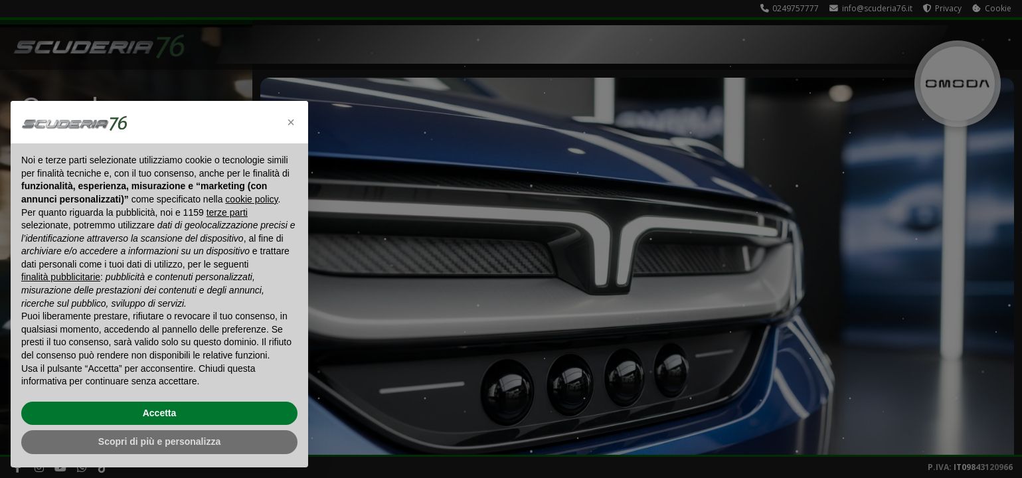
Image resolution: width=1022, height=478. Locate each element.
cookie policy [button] (251, 199)
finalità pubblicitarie (60, 277)
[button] (290, 122)
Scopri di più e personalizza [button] (159, 441)
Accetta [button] (160, 413)
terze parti (227, 212)
